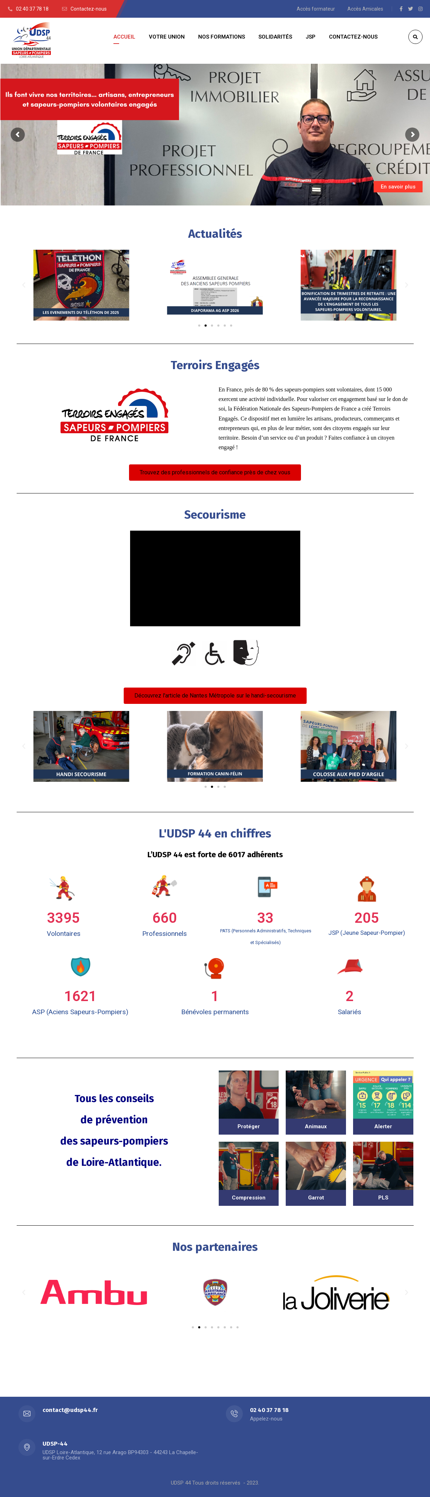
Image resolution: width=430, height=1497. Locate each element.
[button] (199, 325)
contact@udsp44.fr (70, 1410)
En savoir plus (398, 186)
